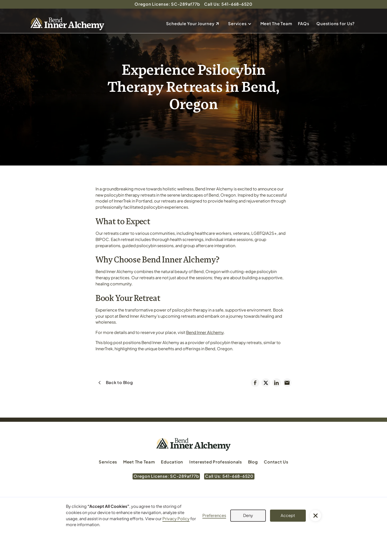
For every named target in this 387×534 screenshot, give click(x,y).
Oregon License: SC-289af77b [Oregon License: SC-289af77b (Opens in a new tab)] (167, 4)
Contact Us (276, 461)
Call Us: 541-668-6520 (228, 4)
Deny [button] (248, 515)
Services (237, 23)
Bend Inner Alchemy (205, 332)
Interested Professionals (215, 461)
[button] (241, 24)
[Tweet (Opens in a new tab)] (265, 382)
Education (172, 461)
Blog (253, 461)
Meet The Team (276, 23)
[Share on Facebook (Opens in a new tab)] (255, 382)
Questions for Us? (335, 23)
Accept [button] (288, 515)
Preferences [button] (214, 515)
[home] (67, 24)
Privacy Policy (176, 518)
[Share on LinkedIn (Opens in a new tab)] (276, 382)
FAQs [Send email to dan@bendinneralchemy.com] (303, 23)
